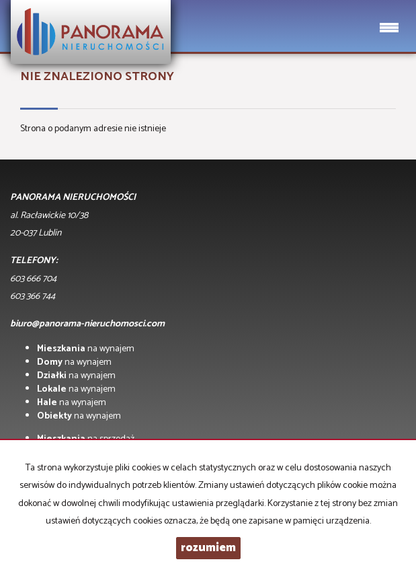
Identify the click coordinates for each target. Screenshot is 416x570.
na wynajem (85, 349)
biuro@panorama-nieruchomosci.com (87, 324)
